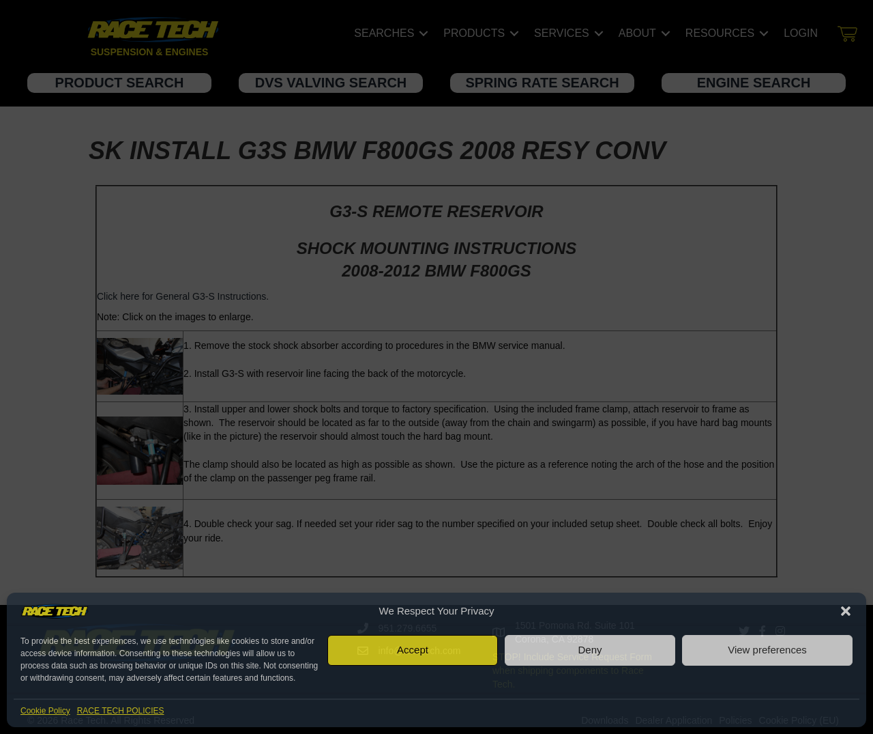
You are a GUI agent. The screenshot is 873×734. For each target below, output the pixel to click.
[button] (846, 611)
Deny (590, 649)
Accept (412, 649)
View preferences (767, 649)
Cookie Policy (45, 711)
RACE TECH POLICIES (120, 711)
